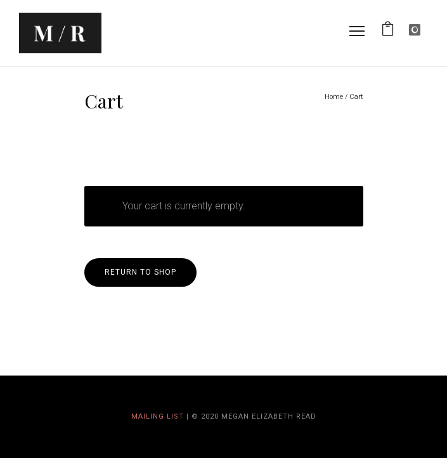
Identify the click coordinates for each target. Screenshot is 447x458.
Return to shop (140, 272)
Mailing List (157, 416)
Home (334, 97)
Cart (356, 97)
